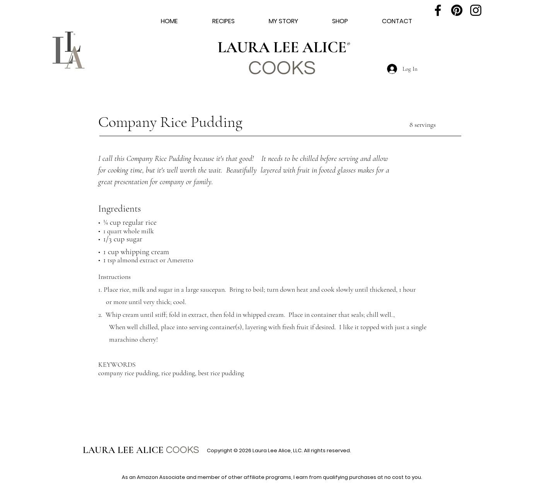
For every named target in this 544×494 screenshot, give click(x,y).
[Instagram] (475, 10)
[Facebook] (437, 10)
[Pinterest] (456, 10)
